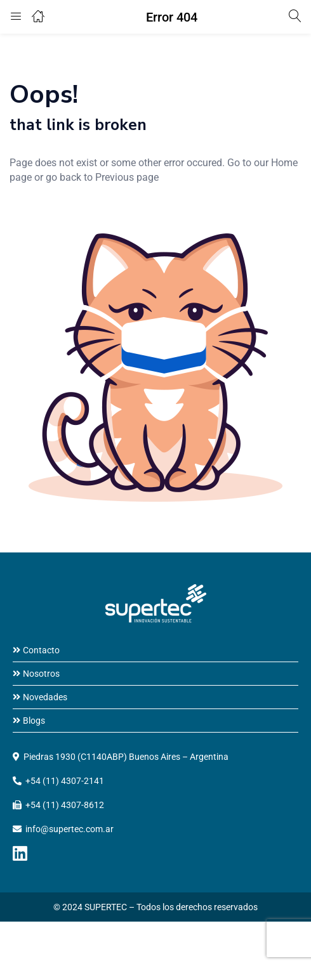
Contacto (41, 650)
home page (46, 221)
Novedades (45, 697)
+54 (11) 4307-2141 (64, 781)
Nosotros (41, 674)
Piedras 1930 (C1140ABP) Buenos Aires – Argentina (125, 757)
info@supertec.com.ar (69, 829)
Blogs (34, 720)
